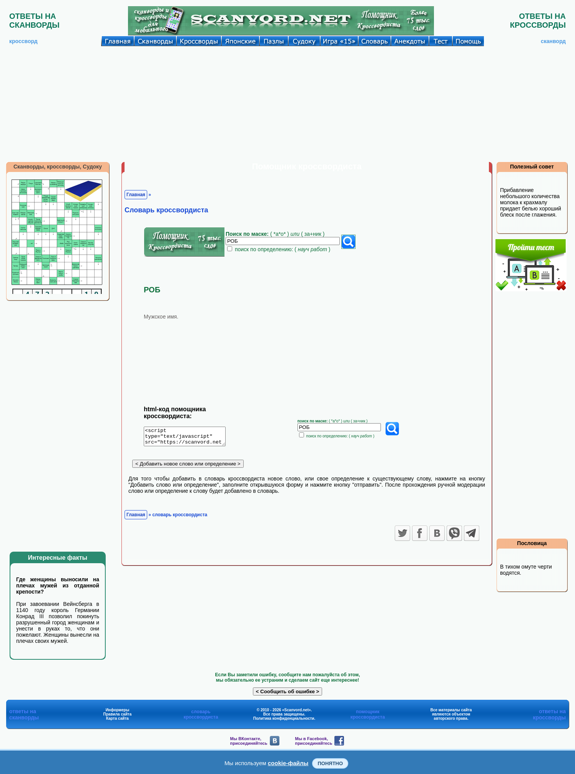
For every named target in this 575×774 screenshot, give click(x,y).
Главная (135, 194)
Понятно (330, 763)
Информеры (118, 710)
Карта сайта (117, 718)
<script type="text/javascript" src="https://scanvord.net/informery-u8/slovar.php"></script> (189, 437)
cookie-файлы (288, 763)
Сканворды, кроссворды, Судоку (57, 166)
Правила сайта (117, 714)
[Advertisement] (287, 104)
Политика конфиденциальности (283, 718)
